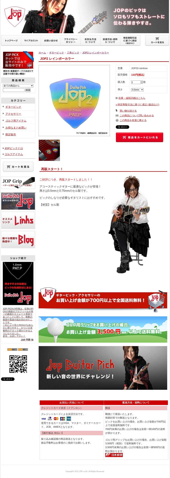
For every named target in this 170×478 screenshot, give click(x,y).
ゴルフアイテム (14, 154)
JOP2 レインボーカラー (95, 52)
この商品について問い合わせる (137, 115)
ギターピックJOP (85, 16)
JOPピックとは (14, 148)
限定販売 (10, 134)
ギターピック (13, 106)
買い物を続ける (128, 111)
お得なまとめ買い (15, 127)
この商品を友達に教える (133, 120)
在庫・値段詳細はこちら (131, 98)
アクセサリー (13, 113)
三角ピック (73, 52)
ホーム (42, 52)
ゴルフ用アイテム (15, 120)
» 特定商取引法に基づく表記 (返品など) (137, 104)
